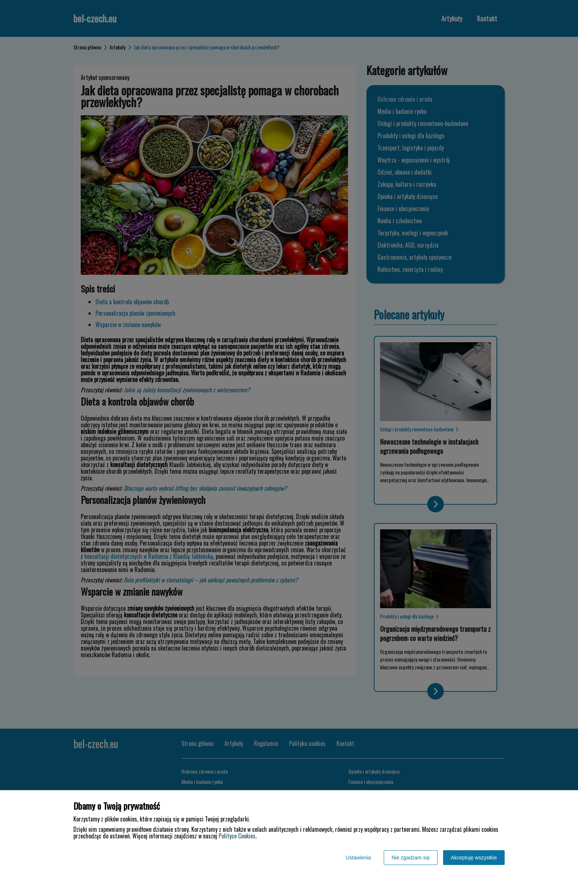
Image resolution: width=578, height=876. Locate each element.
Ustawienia (358, 858)
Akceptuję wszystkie (474, 858)
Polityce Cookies (237, 835)
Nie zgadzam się (410, 858)
